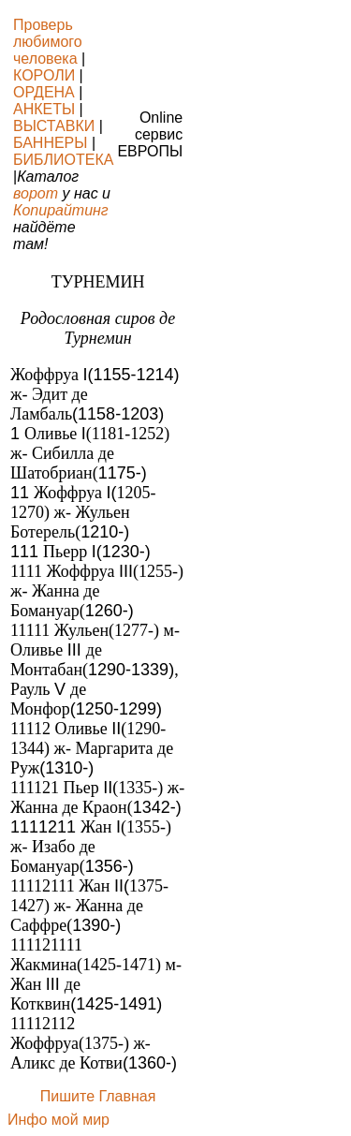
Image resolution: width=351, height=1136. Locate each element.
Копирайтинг (61, 210)
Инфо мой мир (58, 1120)
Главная (126, 1096)
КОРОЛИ (44, 75)
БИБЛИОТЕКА (63, 160)
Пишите (67, 1096)
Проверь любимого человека (47, 41)
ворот (35, 193)
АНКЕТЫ (44, 109)
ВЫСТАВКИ (54, 126)
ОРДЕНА (44, 92)
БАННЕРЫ (50, 143)
